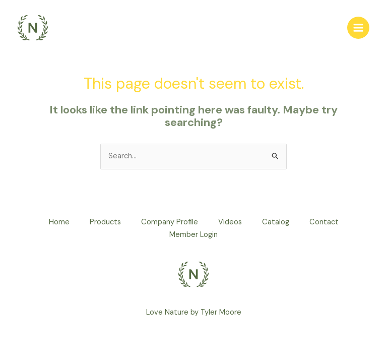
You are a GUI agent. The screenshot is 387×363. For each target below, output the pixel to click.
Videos (230, 222)
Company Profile (169, 222)
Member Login (193, 234)
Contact (324, 222)
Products (105, 222)
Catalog (275, 222)
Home (59, 222)
